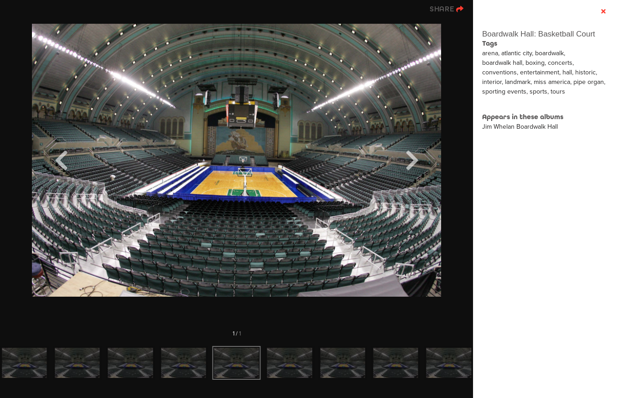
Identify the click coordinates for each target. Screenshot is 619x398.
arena (490, 53)
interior (492, 82)
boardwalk (549, 53)
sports (538, 91)
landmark (518, 82)
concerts (560, 63)
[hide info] (603, 11)
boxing (535, 63)
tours (558, 91)
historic (585, 72)
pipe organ (588, 82)
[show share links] (447, 9)
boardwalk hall (502, 63)
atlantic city (516, 53)
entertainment (539, 72)
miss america (552, 82)
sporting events (504, 91)
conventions (499, 72)
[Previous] (61, 160)
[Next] (412, 160)
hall (567, 72)
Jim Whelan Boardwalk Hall (520, 126)
